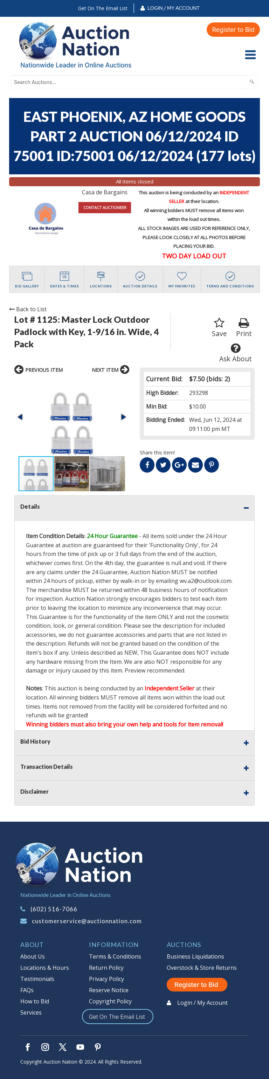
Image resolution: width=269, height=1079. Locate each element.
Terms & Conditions (115, 956)
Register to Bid (233, 29)
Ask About (235, 353)
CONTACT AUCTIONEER (104, 207)
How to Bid (34, 1001)
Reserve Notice (109, 990)
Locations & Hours (44, 968)
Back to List (28, 309)
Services (31, 1012)
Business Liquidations (195, 956)
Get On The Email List (102, 8)
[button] (20, 417)
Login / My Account (173, 8)
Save (219, 328)
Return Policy (106, 968)
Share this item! (157, 452)
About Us (32, 956)
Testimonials (37, 979)
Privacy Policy (106, 979)
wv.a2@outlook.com (206, 581)
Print (244, 328)
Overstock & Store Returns (202, 968)
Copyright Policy (110, 1001)
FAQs (27, 990)
